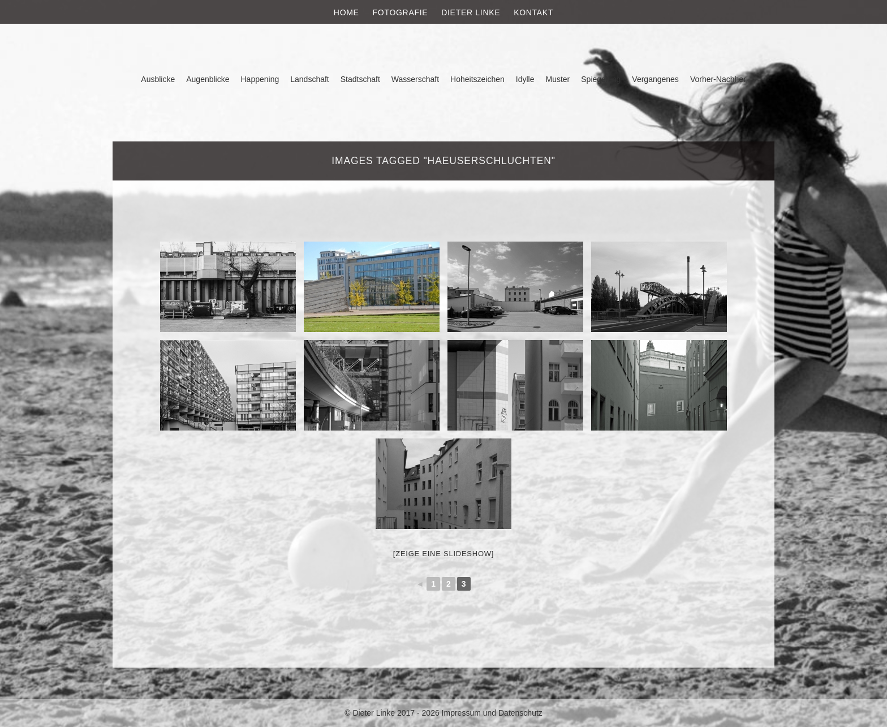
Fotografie (400, 12)
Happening (260, 79)
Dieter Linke (470, 12)
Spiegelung (601, 79)
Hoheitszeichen (477, 79)
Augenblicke (207, 79)
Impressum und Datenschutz (492, 712)
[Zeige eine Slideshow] (443, 553)
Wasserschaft (415, 79)
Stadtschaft (360, 79)
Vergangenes (655, 79)
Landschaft (309, 79)
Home (346, 12)
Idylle (525, 79)
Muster (557, 79)
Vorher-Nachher (718, 79)
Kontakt (533, 12)
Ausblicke (158, 79)
